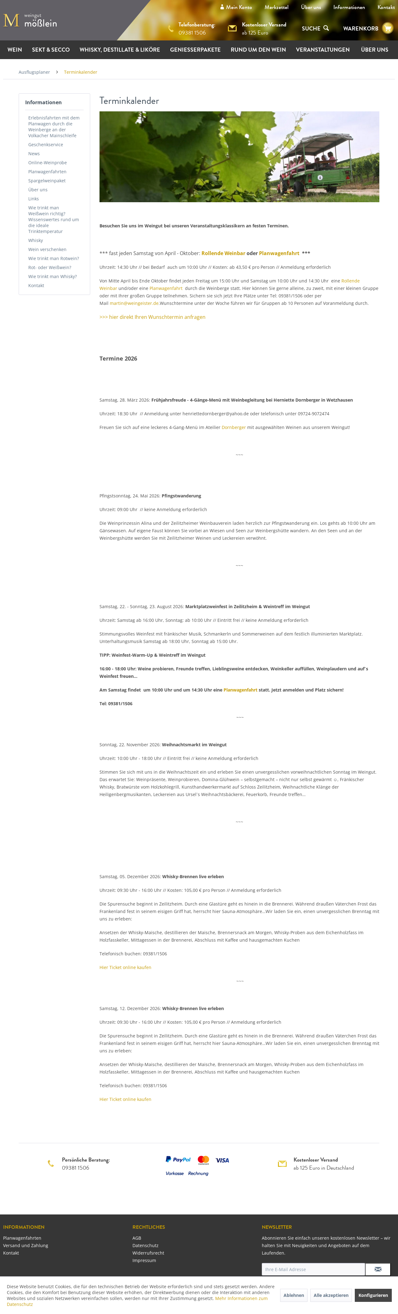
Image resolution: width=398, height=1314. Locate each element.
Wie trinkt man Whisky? (52, 276)
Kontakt (386, 7)
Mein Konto (239, 7)
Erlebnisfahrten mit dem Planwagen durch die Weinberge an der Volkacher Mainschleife (54, 126)
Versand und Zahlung (25, 1245)
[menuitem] (311, 7)
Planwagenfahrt (280, 253)
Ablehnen (294, 1295)
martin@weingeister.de (134, 303)
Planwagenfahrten (47, 172)
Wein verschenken (47, 249)
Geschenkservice (45, 144)
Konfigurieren (373, 1295)
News (34, 153)
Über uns (311, 7)
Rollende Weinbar (223, 253)
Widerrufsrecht (148, 1253)
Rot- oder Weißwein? (49, 267)
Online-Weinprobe (47, 162)
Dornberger (234, 427)
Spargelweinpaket (47, 181)
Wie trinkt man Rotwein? (53, 258)
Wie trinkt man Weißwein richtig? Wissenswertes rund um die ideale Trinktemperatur (53, 219)
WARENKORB (360, 29)
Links (33, 199)
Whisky (35, 240)
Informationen (349, 7)
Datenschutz (145, 1245)
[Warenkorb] (388, 28)
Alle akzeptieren (331, 1295)
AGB (136, 1238)
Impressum (144, 1260)
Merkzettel (277, 7)
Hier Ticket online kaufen (125, 967)
